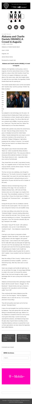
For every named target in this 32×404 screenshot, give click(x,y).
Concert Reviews (6, 34)
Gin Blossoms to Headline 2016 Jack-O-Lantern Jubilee (8, 338)
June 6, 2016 (10, 44)
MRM (4, 44)
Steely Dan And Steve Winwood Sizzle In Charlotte (23, 338)
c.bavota (21, 402)
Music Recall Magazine (15, 400)
